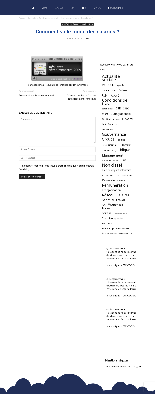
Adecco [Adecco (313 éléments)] (108, 84)
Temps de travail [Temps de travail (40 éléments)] (121, 213)
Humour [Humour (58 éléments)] (126, 144)
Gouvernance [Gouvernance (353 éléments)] (114, 134)
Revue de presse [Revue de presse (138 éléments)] (113, 180)
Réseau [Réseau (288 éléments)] (108, 195)
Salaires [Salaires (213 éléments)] (123, 195)
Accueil (22, 18)
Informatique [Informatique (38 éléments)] (107, 150)
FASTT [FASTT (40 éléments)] (118, 124)
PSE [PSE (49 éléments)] (118, 175)
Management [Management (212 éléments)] (112, 155)
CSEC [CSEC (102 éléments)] (126, 108)
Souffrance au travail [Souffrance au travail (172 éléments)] (112, 206)
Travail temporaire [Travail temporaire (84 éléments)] (112, 218)
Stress (90, 24)
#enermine (111, 258)
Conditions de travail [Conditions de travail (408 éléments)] (114, 101)
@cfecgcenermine (115, 248)
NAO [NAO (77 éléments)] (123, 160)
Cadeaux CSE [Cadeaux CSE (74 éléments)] (109, 90)
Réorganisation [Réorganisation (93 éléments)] (111, 190)
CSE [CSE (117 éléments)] (118, 108)
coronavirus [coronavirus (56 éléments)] (108, 108)
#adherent (132, 258)
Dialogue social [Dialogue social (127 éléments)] (121, 113)
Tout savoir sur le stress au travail (36, 95)
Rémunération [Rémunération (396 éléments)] (115, 185)
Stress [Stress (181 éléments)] (106, 213)
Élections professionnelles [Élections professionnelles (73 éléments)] (116, 228)
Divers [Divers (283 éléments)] (127, 119)
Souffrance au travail (48, 18)
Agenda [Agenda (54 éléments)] (120, 85)
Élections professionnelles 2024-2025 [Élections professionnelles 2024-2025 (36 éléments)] (117, 234)
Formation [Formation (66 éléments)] (107, 129)
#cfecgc (122, 258)
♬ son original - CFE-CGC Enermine (124, 265)
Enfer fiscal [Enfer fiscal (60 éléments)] (107, 124)
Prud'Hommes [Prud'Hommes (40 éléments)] (108, 175)
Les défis (32, 18)
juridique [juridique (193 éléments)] (122, 149)
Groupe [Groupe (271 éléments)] (108, 139)
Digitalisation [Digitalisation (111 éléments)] (111, 119)
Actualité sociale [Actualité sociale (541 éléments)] (111, 78)
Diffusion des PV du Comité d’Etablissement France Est (81, 97)
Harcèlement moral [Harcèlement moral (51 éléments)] (111, 144)
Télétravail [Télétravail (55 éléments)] (107, 223)
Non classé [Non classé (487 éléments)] (112, 165)
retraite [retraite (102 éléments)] (127, 175)
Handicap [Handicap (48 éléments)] (121, 139)
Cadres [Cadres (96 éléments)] (123, 90)
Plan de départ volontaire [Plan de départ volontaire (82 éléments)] (116, 170)
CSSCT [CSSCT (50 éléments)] (105, 114)
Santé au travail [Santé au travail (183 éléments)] (114, 200)
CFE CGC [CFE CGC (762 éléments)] (111, 95)
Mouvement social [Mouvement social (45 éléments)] (110, 160)
